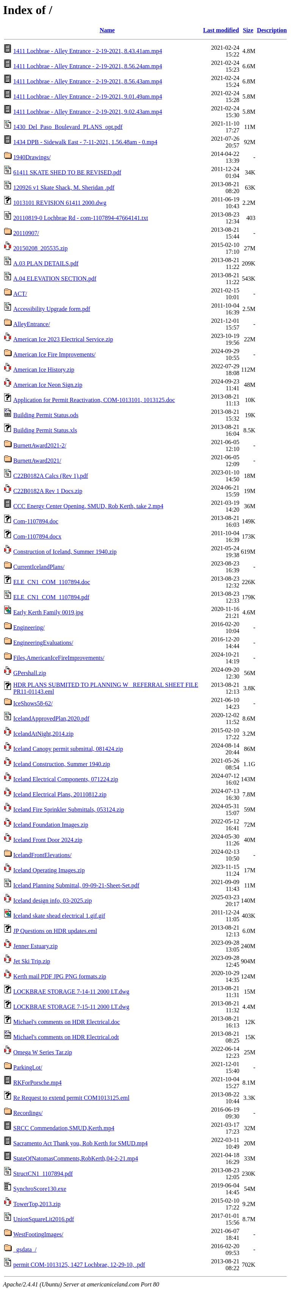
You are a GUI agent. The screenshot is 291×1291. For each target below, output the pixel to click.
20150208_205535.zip (40, 248)
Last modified (221, 30)
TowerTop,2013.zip (37, 1204)
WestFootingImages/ (38, 1234)
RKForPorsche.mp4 (37, 1082)
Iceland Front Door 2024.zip (47, 840)
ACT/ (20, 294)
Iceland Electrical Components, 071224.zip (65, 779)
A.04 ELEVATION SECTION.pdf (54, 278)
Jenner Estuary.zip (35, 946)
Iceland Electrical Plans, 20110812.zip (59, 794)
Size (248, 30)
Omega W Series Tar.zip (42, 1052)
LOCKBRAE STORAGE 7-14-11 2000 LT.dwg (71, 991)
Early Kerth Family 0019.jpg (48, 612)
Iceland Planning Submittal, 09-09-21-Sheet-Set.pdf (76, 885)
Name (107, 30)
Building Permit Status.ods (45, 415)
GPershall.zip (29, 673)
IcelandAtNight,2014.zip (43, 733)
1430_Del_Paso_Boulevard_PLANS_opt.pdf (67, 127)
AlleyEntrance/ (31, 324)
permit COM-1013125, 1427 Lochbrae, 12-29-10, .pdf (79, 1264)
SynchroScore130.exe (39, 1189)
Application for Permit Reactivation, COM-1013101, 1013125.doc (94, 400)
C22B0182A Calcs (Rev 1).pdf (50, 476)
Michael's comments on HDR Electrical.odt (66, 1037)
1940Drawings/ (32, 157)
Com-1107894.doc (35, 521)
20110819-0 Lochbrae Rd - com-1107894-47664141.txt (80, 218)
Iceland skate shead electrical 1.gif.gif (59, 915)
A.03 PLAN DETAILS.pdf (45, 263)
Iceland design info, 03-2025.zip (52, 900)
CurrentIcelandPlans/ (38, 567)
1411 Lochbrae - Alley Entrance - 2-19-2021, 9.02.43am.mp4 (87, 111)
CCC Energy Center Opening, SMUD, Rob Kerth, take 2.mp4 (88, 506)
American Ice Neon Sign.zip (47, 385)
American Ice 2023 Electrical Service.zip (63, 339)
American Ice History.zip (43, 369)
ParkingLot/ (27, 1067)
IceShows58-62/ (33, 703)
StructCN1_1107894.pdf (43, 1173)
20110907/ (26, 233)
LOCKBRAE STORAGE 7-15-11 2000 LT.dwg (71, 1007)
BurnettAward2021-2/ (39, 445)
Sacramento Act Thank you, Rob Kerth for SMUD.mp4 (80, 1143)
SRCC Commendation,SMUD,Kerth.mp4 (63, 1128)
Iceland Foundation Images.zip (50, 824)
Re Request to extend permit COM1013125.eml (71, 1098)
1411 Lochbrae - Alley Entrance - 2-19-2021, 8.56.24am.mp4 (87, 66)
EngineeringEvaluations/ (43, 642)
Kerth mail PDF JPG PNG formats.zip (59, 976)
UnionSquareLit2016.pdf (43, 1219)
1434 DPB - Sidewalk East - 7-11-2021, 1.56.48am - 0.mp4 (85, 142)
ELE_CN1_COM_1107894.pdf (51, 597)
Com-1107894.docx (37, 536)
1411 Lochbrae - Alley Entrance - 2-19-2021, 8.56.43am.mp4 (87, 81)
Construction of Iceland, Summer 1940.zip (65, 551)
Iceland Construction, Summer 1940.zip (61, 764)
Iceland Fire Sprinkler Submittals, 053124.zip (68, 809)
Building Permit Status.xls (45, 430)
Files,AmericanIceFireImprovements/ (58, 658)
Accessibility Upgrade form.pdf (51, 309)
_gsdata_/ (24, 1249)
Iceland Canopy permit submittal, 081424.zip (68, 749)
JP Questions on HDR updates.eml (55, 931)
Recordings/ (27, 1113)
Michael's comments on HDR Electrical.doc (66, 1022)
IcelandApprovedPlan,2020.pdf (51, 718)
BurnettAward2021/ (37, 460)
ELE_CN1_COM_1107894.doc (51, 582)
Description (272, 30)
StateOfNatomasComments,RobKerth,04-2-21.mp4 (75, 1158)
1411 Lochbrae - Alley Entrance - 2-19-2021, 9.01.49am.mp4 (87, 96)
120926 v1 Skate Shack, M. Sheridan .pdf (63, 187)
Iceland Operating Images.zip (49, 870)
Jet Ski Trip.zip (31, 961)
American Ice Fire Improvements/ (54, 354)
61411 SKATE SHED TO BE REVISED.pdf (67, 172)
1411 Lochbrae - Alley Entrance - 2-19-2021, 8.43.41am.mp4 (87, 51)
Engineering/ (29, 627)
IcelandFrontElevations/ (42, 855)
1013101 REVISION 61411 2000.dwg (59, 202)
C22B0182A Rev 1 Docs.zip (47, 491)
